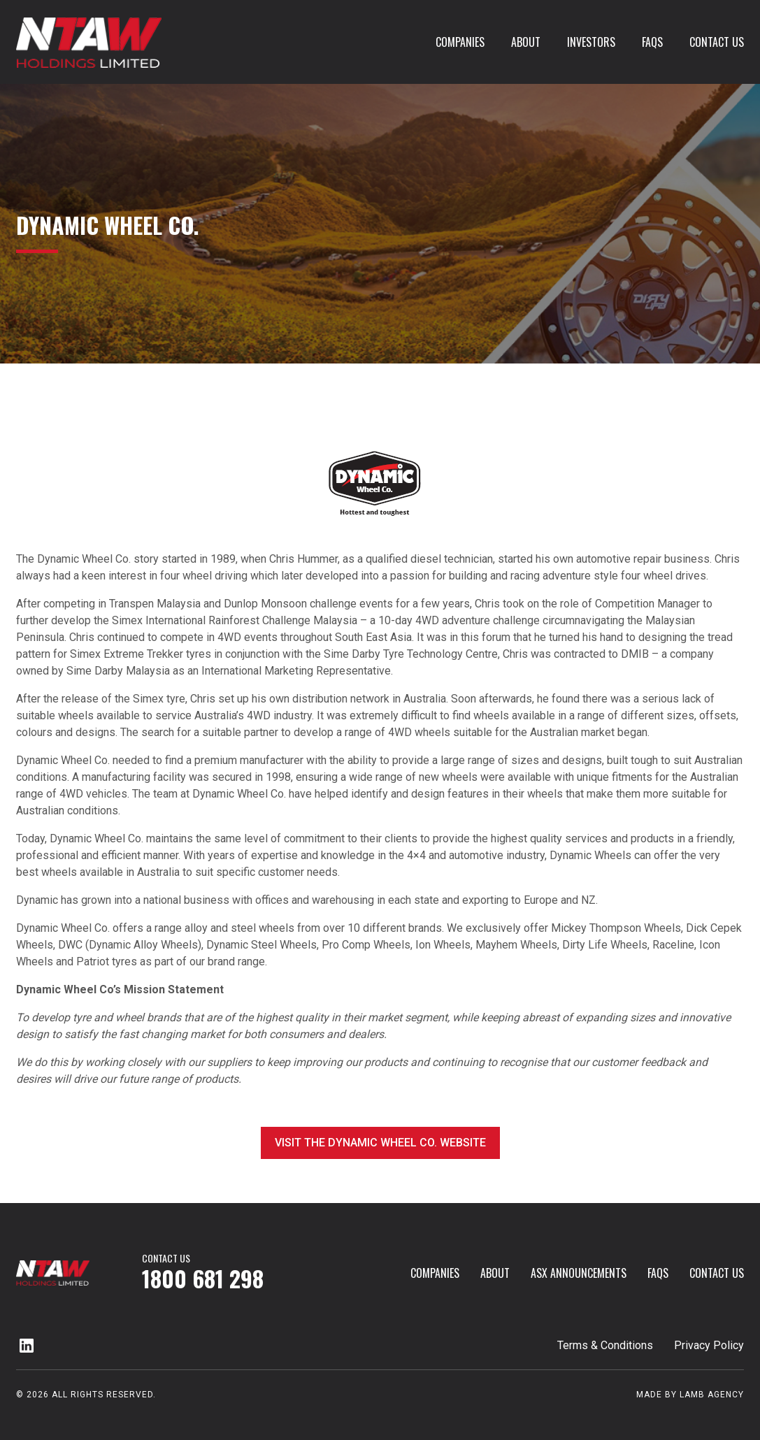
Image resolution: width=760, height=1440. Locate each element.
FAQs (652, 42)
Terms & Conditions (605, 1345)
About (525, 42)
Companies (460, 42)
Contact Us (716, 42)
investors (591, 42)
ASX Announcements (578, 1273)
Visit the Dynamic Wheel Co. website (380, 1142)
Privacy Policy (709, 1345)
